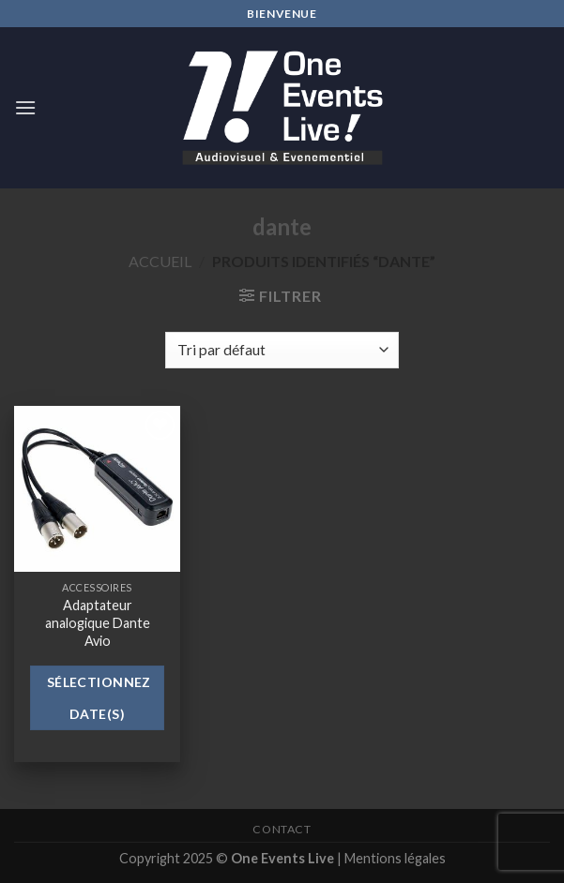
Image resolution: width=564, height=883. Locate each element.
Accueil (160, 261)
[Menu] (25, 107)
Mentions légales (395, 858)
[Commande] (281, 350)
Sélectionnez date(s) (99, 698)
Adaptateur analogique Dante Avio (97, 622)
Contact (281, 829)
